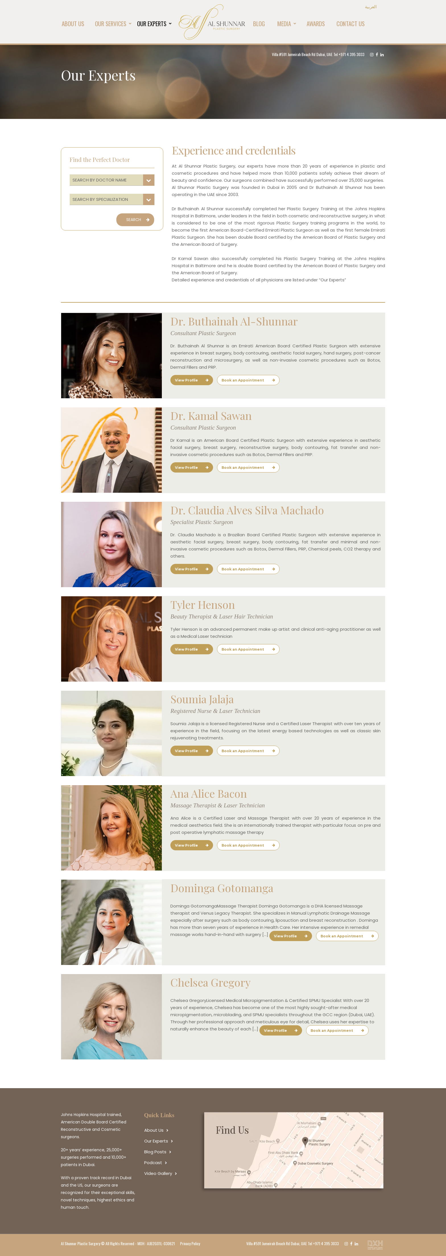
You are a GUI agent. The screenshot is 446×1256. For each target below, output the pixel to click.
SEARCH (138, 219)
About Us (154, 1130)
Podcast (153, 1163)
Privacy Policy (190, 1243)
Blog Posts (155, 1152)
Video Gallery (158, 1173)
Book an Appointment (248, 380)
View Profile (191, 380)
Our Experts (156, 1141)
